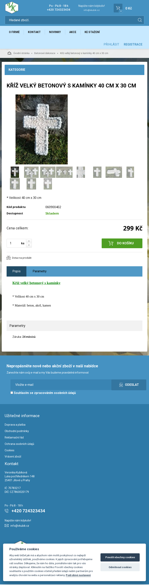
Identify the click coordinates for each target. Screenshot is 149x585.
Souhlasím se (43, 394)
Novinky (56, 32)
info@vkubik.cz (92, 10)
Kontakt (35, 32)
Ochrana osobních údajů (19, 444)
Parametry (40, 272)
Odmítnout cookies (120, 567)
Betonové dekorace (44, 53)
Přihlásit (111, 45)
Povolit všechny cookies (120, 557)
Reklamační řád (14, 438)
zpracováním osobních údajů (55, 394)
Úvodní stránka (18, 54)
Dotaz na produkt (21, 258)
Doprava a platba (15, 425)
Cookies (9, 450)
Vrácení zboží (13, 457)
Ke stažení (93, 32)
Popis (16, 272)
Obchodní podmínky (17, 431)
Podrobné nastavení (78, 575)
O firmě (14, 32)
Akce (73, 32)
